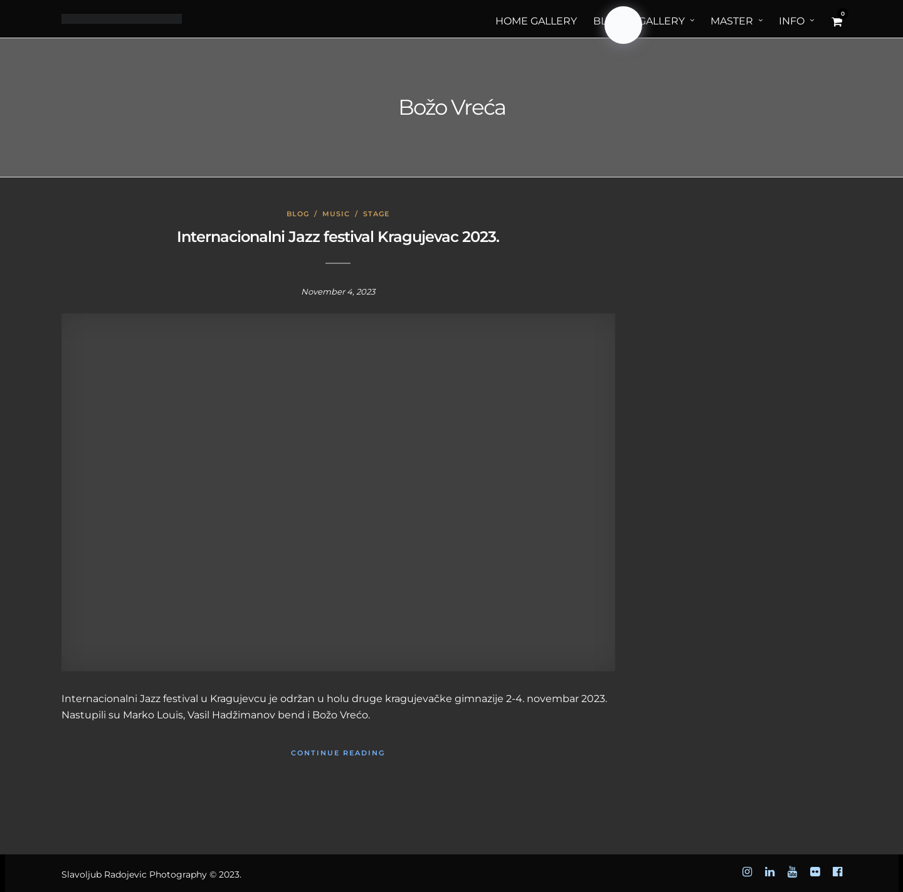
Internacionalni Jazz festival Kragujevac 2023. (338, 237)
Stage (376, 213)
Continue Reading (338, 752)
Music (336, 213)
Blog (298, 213)
